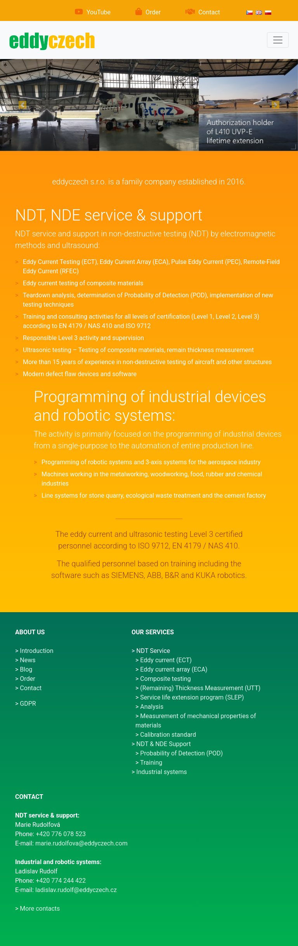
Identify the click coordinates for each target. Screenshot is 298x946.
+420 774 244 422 (61, 880)
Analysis (151, 706)
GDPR (28, 703)
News (27, 660)
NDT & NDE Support (163, 744)
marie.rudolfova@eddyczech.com (81, 843)
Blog (26, 669)
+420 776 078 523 (61, 834)
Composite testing (165, 678)
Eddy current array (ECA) (173, 669)
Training (151, 762)
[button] (22, 105)
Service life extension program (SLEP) (192, 697)
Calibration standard (168, 734)
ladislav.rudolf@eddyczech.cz (76, 890)
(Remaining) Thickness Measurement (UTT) (200, 688)
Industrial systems (161, 772)
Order (153, 12)
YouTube (99, 12)
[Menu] (278, 40)
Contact (209, 12)
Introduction (36, 650)
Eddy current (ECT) (166, 660)
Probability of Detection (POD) (181, 753)
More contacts (40, 908)
